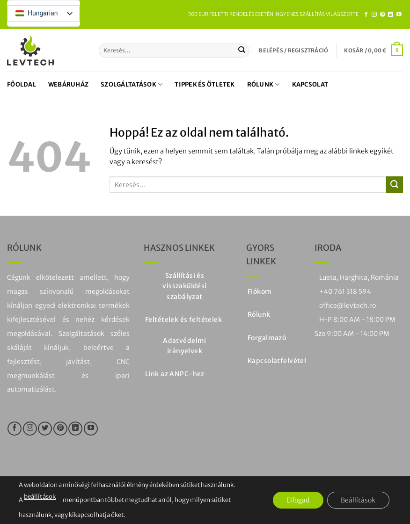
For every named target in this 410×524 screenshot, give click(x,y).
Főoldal (21, 84)
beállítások (39, 497)
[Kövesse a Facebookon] (366, 14)
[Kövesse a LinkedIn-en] (390, 14)
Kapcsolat (310, 84)
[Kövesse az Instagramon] (374, 14)
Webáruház (68, 84)
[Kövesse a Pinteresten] (382, 14)
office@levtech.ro (347, 305)
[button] (293, 50)
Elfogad (297, 500)
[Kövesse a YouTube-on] (399, 14)
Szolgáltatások (131, 84)
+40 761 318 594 (345, 291)
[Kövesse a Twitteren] (45, 429)
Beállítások (358, 500)
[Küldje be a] (241, 51)
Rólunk (263, 84)
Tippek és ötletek (204, 84)
